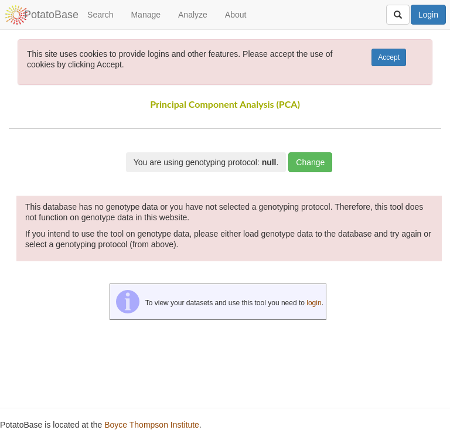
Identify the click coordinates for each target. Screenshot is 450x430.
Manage (146, 14)
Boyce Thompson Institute (151, 424)
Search (100, 14)
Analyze (192, 14)
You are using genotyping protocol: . (206, 162)
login (313, 303)
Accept (389, 57)
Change (310, 162)
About (236, 14)
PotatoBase (51, 15)
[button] (419, 123)
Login (428, 14)
